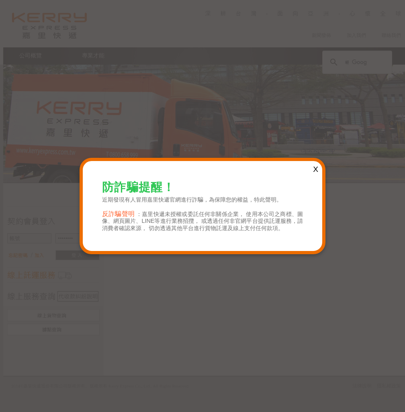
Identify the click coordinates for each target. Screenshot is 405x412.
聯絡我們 (391, 35)
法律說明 (362, 386)
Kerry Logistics (49, 25)
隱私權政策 (389, 386)
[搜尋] (356, 62)
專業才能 (93, 56)
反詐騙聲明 (118, 213)
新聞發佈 (321, 35)
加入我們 (356, 35)
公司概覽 (30, 56)
